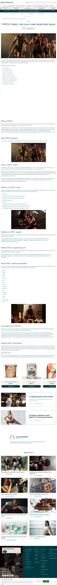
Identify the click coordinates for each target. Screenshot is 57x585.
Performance (51, 5)
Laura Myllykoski (38, 403)
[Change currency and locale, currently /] (11, 571)
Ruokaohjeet (41, 13)
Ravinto (22, 13)
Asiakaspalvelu (27, 551)
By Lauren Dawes (37, 516)
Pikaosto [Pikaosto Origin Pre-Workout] (31, 386)
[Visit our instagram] (3, 576)
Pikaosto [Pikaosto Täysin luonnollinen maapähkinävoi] (11, 386)
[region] (28, 581)
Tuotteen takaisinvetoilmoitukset (29, 567)
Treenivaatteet (28, 5)
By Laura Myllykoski (30, 28)
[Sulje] (55, 581)
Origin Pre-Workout (31, 381)
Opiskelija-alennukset (53, 558)
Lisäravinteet (22, 5)
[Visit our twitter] (12, 576)
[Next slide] (55, 374)
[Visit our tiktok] (8, 576)
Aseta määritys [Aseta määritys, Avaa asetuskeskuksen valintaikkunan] (39, 581)
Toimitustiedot (28, 563)
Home (3, 18)
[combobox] (37, 2)
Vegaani (46, 5)
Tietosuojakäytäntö (44, 560)
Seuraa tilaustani (28, 561)
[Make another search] (28, 16)
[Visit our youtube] (10, 576)
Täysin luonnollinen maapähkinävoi (11, 381)
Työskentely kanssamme (43, 566)
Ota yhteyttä (27, 554)
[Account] (51, 2)
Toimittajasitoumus (44, 574)
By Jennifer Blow (38, 475)
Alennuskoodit (51, 555)
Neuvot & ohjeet (36, 559)
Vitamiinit (34, 5)
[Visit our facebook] (5, 576)
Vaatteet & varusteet (37, 555)
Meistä (42, 551)
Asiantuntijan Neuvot (11, 5)
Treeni (14, 13)
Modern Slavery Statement (43, 557)
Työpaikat (42, 571)
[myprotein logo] (7, 2)
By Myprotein (37, 538)
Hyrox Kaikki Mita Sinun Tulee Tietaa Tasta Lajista (17, 18)
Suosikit (4, 5)
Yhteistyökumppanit (44, 569)
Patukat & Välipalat (40, 5)
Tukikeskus (27, 556)
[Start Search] (26, 2)
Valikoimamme (37, 562)
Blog (5, 18)
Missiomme (43, 554)
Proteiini (17, 5)
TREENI (28, 21)
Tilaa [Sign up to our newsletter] (5, 551)
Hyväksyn (45, 581)
